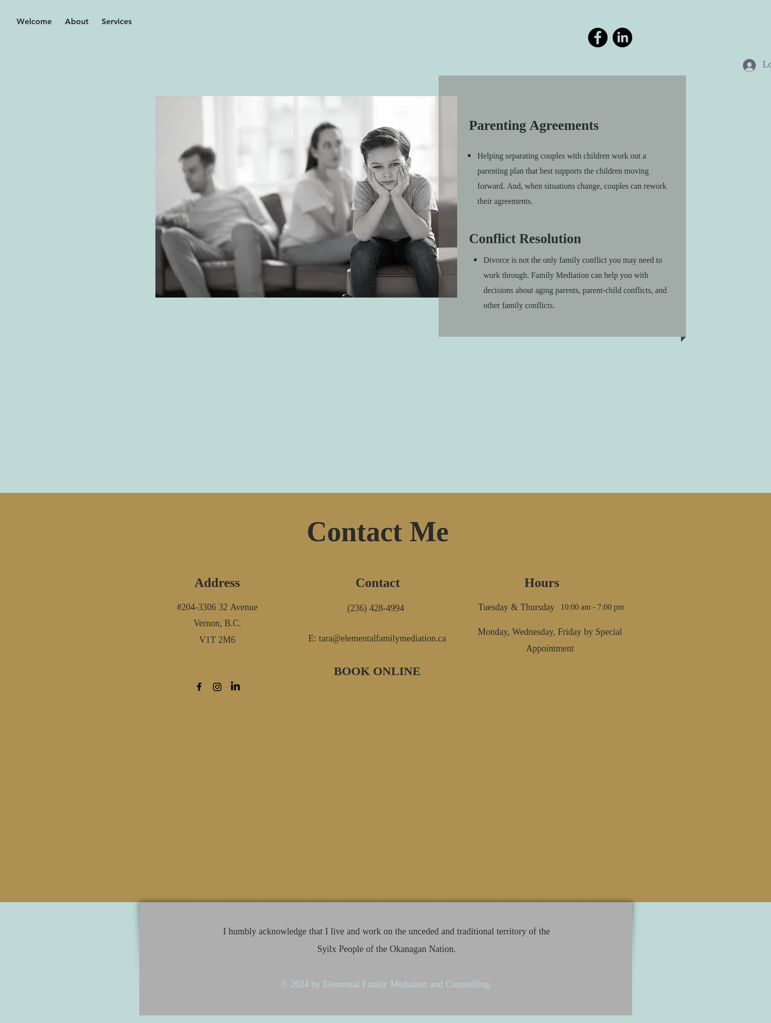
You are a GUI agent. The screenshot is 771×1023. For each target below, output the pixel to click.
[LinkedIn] (622, 37)
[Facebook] (598, 37)
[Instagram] (217, 686)
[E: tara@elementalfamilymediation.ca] (377, 639)
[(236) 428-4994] (376, 609)
